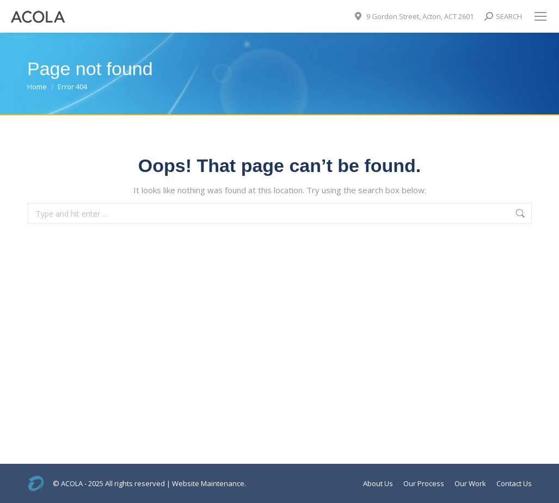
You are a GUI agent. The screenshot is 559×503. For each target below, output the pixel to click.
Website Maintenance (208, 483)
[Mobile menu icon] (540, 16)
